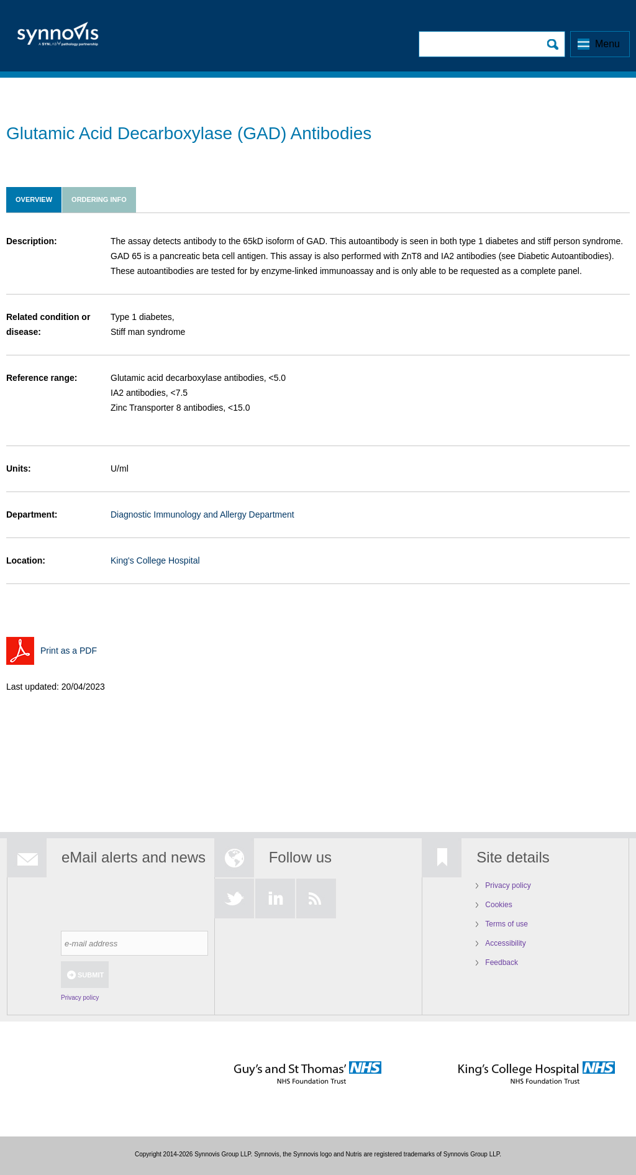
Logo (57, 37)
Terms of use (506, 924)
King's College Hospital (155, 560)
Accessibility (505, 943)
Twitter (234, 898)
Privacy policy (80, 997)
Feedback (501, 962)
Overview (34, 199)
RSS (316, 898)
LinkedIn (275, 898)
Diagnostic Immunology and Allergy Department (202, 514)
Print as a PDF (68, 651)
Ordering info (99, 199)
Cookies (498, 904)
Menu (607, 44)
